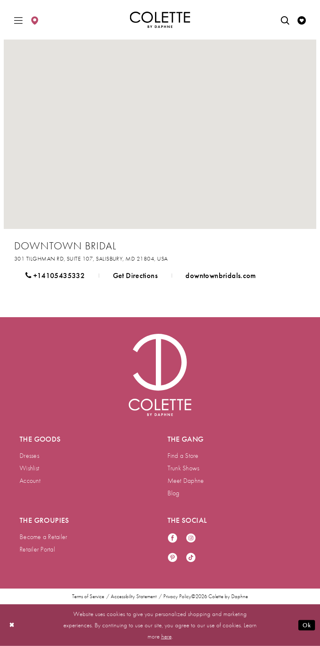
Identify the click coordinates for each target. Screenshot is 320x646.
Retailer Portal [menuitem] (37, 549)
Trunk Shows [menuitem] (184, 468)
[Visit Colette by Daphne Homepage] (160, 375)
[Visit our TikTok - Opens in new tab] (191, 558)
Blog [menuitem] (174, 493)
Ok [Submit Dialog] (306, 625)
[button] (18, 19)
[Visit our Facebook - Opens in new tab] (173, 538)
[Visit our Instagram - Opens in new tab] (191, 538)
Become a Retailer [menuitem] (43, 536)
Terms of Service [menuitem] (88, 596)
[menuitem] (18, 19)
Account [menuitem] (30, 480)
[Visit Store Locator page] (34, 19)
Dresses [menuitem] (29, 455)
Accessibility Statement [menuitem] (134, 596)
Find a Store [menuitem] (183, 455)
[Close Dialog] (12, 625)
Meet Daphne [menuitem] (186, 480)
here (166, 636)
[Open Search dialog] (285, 19)
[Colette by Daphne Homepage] (160, 20)
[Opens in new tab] (91, 258)
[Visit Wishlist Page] (301, 19)
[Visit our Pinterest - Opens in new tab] (173, 558)
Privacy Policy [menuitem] (177, 596)
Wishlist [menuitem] (29, 468)
